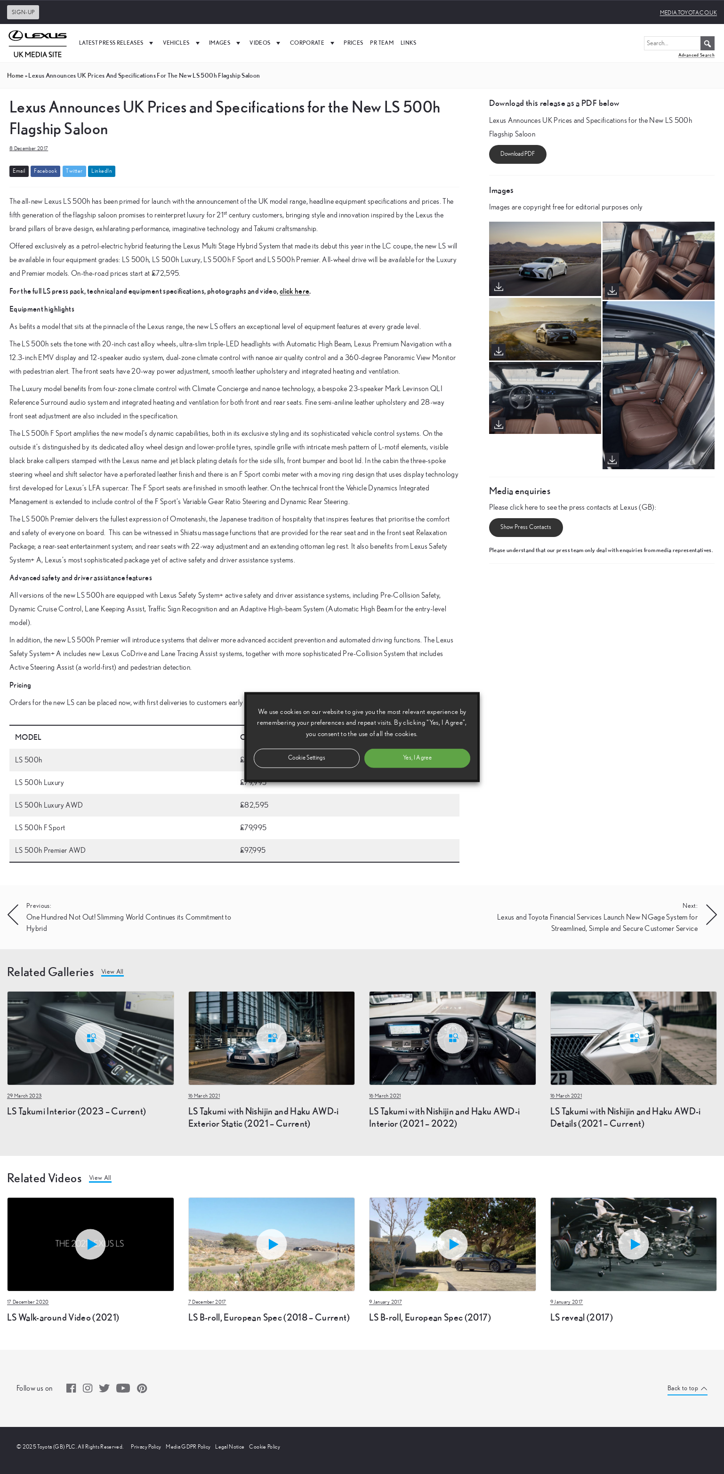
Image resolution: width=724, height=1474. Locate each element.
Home (15, 75)
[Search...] (679, 43)
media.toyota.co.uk (688, 13)
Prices (353, 43)
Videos (265, 43)
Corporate (313, 43)
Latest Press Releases (117, 43)
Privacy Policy (146, 1447)
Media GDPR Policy (188, 1447)
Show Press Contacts (525, 527)
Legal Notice (229, 1447)
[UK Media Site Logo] (37, 43)
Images (225, 43)
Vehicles (182, 43)
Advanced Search (696, 54)
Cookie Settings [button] (306, 757)
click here (295, 291)
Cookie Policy (264, 1447)
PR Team (381, 43)
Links (409, 43)
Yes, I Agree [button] (417, 757)
